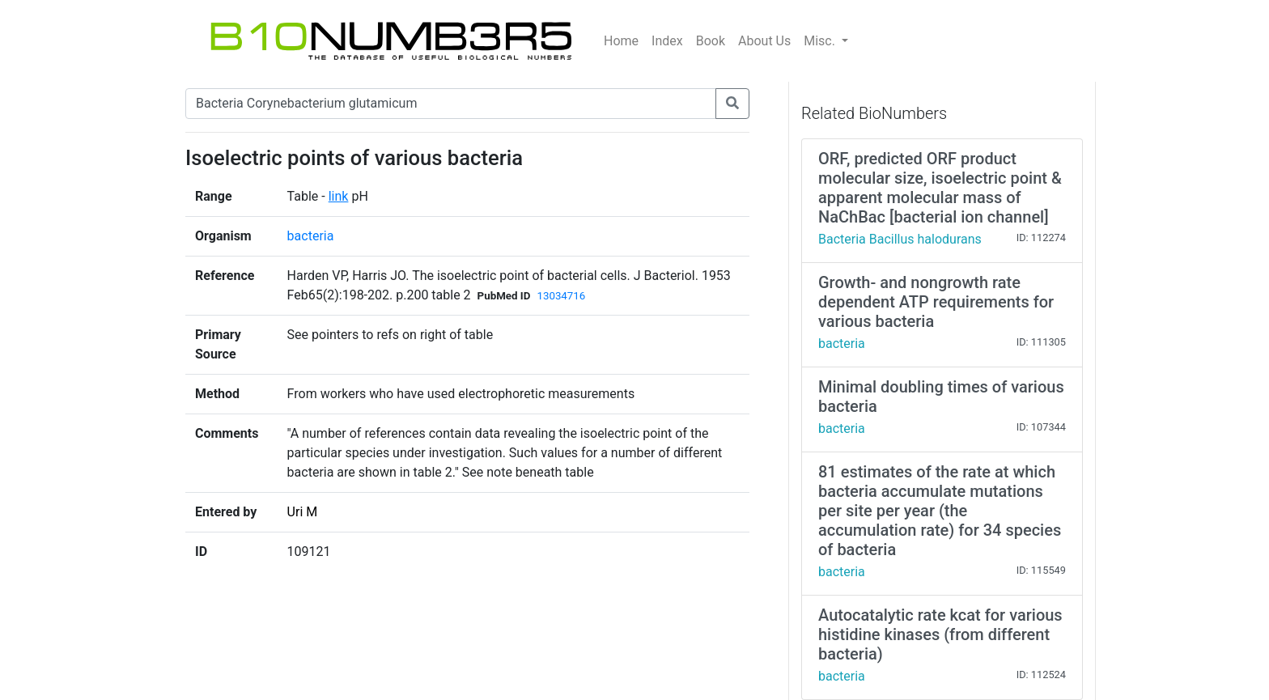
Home (621, 41)
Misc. (821, 41)
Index (667, 41)
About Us (764, 41)
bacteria (310, 236)
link (339, 196)
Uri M (302, 512)
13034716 (561, 296)
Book (710, 41)
